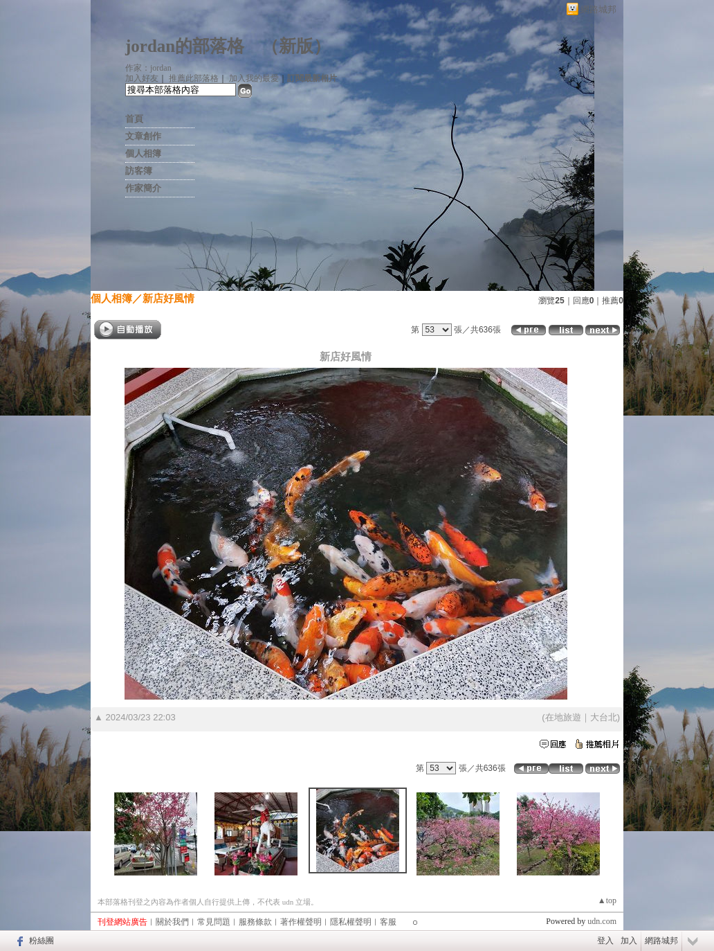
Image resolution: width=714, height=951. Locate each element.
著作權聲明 (301, 922)
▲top (607, 900)
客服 (388, 922)
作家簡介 (143, 188)
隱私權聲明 (351, 922)
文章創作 (143, 136)
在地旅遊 (563, 717)
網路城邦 (598, 9)
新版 (296, 46)
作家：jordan (148, 68)
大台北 (603, 717)
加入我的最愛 (254, 78)
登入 (605, 940)
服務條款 (255, 922)
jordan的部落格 (184, 46)
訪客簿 (138, 171)
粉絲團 (41, 940)
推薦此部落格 (194, 78)
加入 (629, 940)
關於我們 (172, 922)
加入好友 (141, 78)
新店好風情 (168, 298)
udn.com (601, 921)
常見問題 (213, 922)
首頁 (134, 119)
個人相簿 (143, 153)
